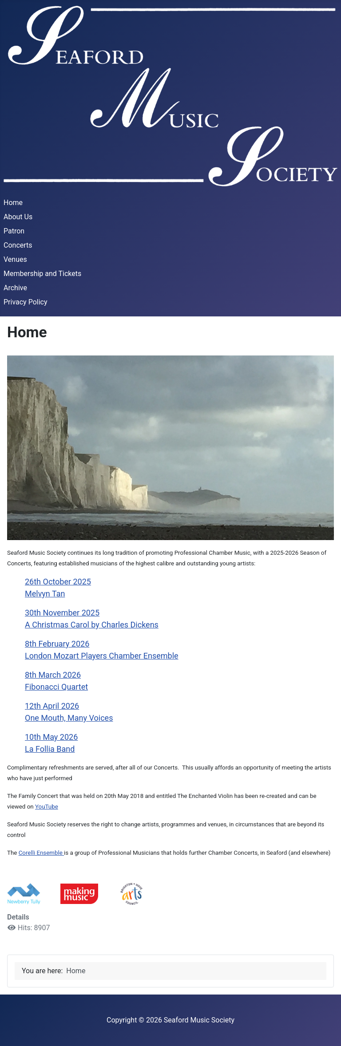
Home (13, 202)
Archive (15, 288)
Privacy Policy (26, 302)
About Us (18, 217)
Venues (15, 259)
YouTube (46, 806)
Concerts (18, 245)
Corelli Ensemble (41, 852)
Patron (14, 231)
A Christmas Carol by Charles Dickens (92, 624)
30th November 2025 (62, 612)
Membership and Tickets (42, 273)
